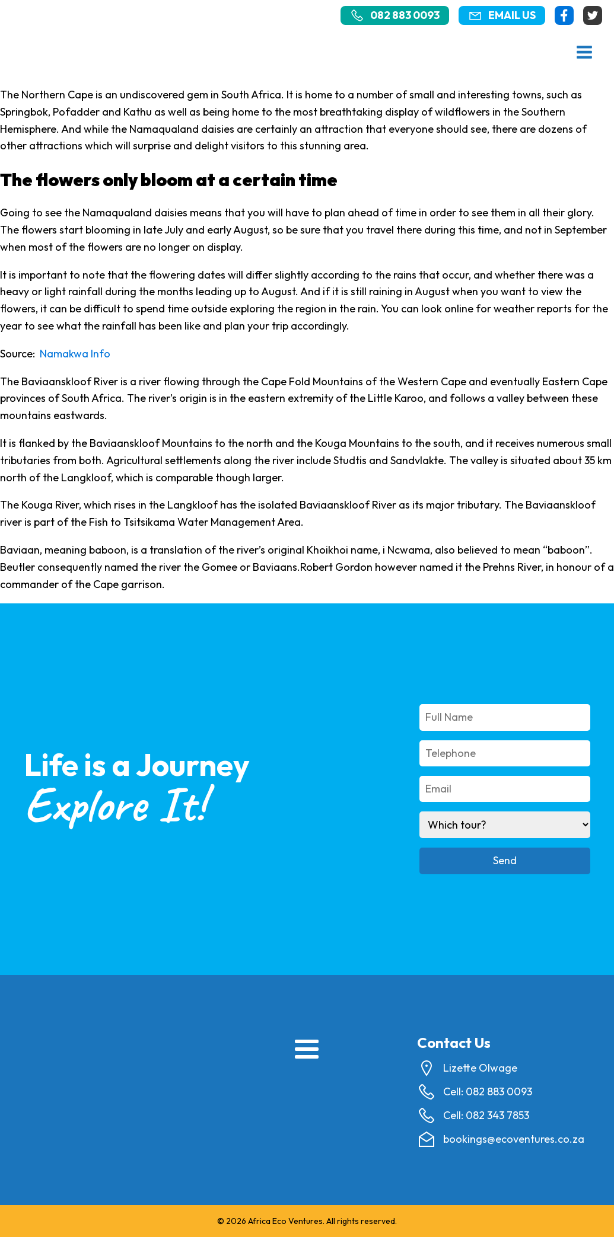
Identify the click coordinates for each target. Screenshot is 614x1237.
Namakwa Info (75, 353)
